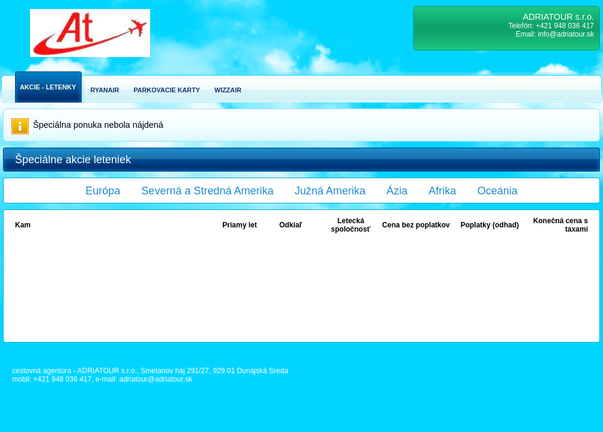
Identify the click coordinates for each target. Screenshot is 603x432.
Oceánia (497, 191)
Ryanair (105, 90)
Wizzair (227, 90)
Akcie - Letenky (48, 87)
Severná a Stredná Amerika (207, 191)
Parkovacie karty (166, 90)
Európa (102, 191)
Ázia (397, 191)
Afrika (442, 191)
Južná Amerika (330, 191)
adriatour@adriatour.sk (155, 379)
